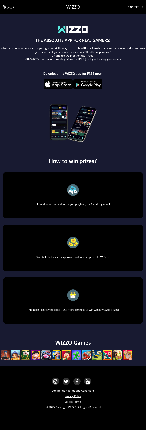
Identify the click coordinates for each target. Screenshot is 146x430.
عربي (8, 7)
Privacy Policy (73, 396)
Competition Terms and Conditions (73, 390)
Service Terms (72, 401)
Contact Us (135, 7)
